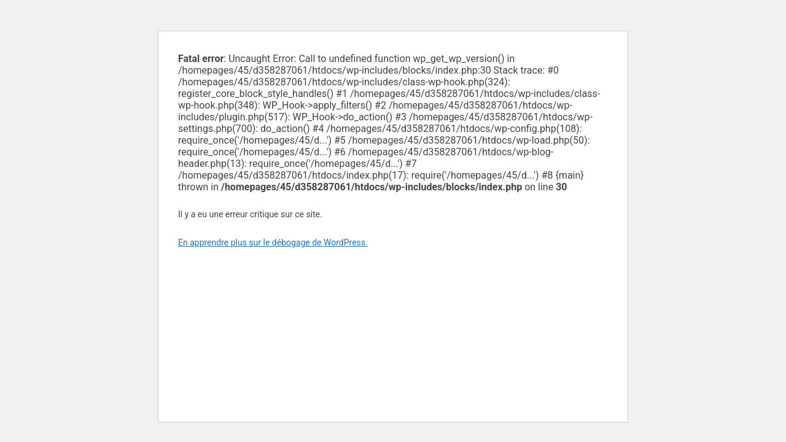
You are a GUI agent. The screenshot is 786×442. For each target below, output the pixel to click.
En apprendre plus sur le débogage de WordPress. (273, 242)
